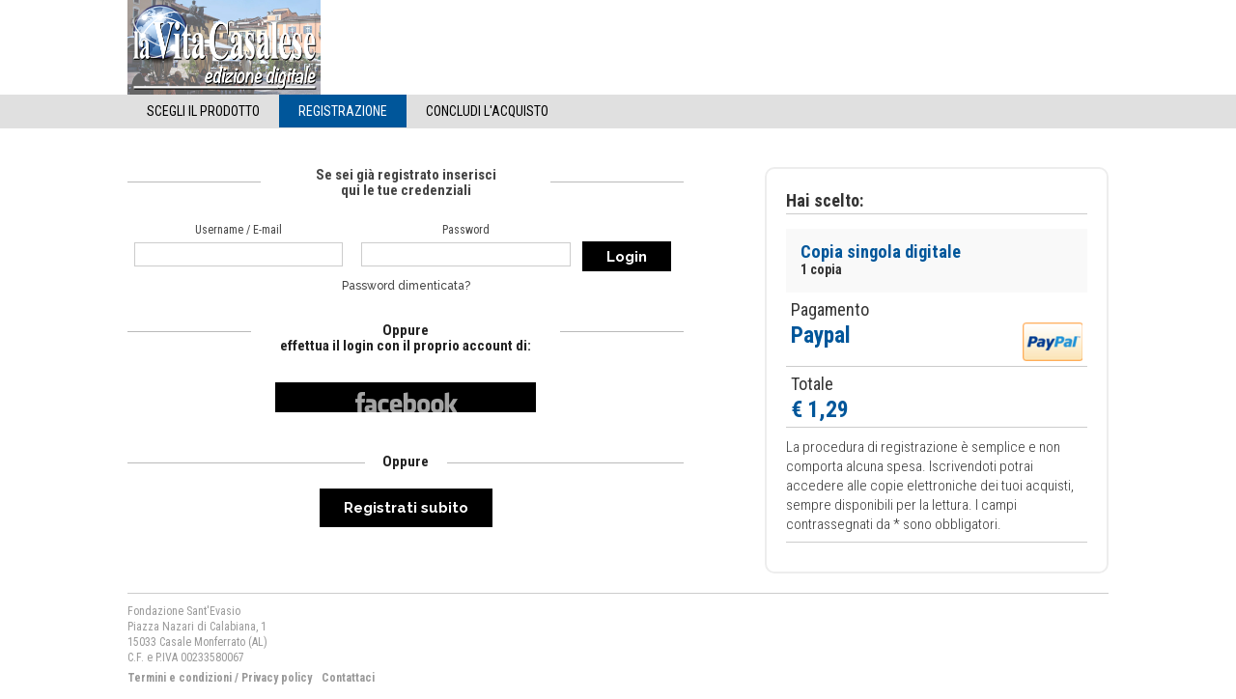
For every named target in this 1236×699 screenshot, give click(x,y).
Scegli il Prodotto (203, 111)
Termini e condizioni (179, 678)
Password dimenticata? (406, 286)
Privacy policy (276, 678)
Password (466, 230)
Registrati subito (406, 508)
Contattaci (348, 678)
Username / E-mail (238, 230)
